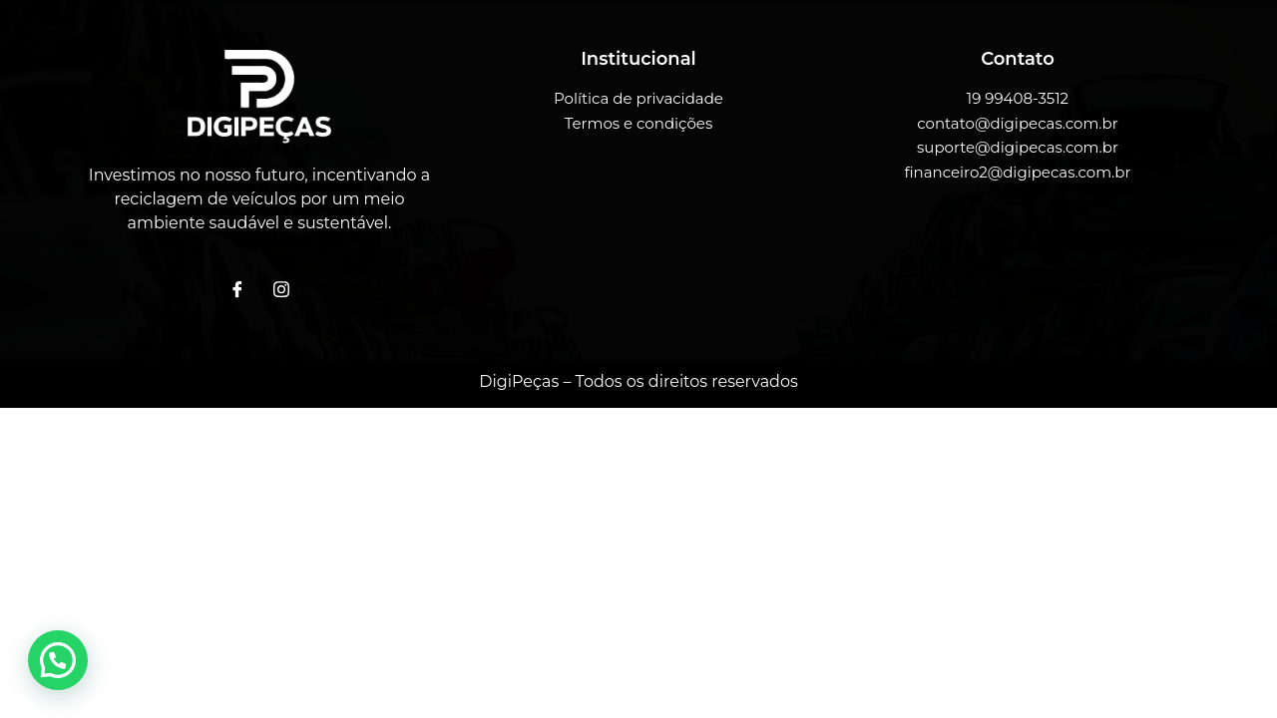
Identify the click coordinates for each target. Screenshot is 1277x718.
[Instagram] (281, 290)
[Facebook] (237, 290)
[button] (58, 660)
